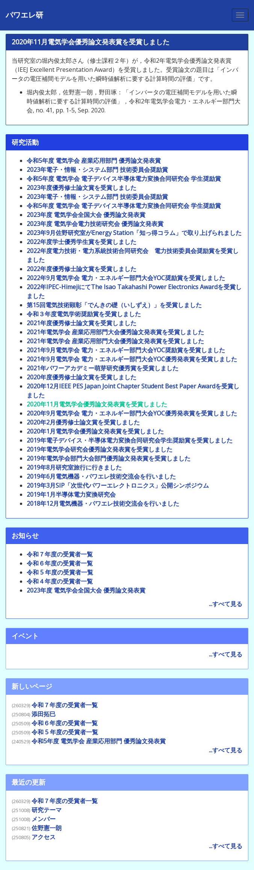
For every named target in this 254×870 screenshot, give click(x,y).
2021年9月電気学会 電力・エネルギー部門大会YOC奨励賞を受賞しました (126, 350)
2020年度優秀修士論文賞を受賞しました (81, 377)
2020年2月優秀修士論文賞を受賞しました (83, 422)
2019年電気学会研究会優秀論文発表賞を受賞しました (99, 449)
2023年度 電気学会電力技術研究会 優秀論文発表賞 (95, 224)
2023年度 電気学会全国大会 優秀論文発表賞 (86, 215)
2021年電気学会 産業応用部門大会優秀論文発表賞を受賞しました (115, 332)
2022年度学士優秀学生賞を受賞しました (81, 242)
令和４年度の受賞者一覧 (60, 581)
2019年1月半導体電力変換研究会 (71, 494)
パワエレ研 (24, 15)
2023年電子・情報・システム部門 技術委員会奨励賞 (97, 169)
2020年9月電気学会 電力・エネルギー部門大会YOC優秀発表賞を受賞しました (132, 413)
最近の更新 (28, 782)
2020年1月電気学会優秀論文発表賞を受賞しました (95, 431)
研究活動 (25, 142)
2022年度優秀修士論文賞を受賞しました (81, 269)
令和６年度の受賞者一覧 (60, 563)
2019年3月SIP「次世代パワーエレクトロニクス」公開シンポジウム (118, 485)
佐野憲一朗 (47, 828)
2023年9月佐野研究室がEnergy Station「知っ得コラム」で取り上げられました (134, 233)
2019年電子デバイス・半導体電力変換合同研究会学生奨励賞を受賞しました (130, 440)
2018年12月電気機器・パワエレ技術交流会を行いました (103, 503)
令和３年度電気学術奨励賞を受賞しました (84, 314)
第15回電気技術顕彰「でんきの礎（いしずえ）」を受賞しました (114, 305)
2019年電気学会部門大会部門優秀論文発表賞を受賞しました (108, 458)
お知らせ (25, 535)
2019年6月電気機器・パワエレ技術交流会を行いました (101, 476)
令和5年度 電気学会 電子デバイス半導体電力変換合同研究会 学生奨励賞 (124, 178)
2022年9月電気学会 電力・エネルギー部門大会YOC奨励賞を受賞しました (126, 278)
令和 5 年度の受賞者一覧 (60, 572)
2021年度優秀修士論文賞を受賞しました (81, 323)
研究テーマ (47, 810)
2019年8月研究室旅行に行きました (74, 467)
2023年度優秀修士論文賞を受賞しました (81, 187)
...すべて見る (225, 604)
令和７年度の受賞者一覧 (60, 554)
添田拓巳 (44, 714)
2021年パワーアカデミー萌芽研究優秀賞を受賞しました (102, 368)
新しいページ (32, 686)
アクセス (44, 837)
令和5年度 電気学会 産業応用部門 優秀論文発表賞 (94, 160)
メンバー (44, 819)
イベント (25, 635)
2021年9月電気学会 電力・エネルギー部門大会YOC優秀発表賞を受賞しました (132, 359)
